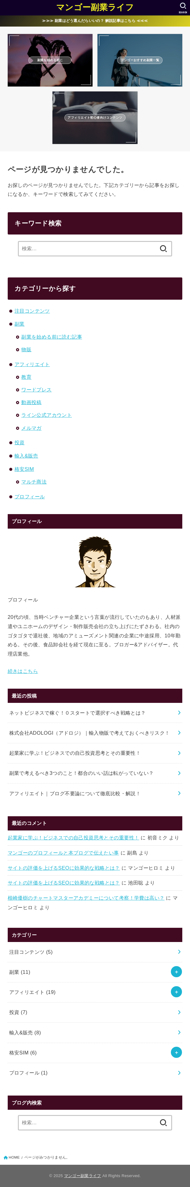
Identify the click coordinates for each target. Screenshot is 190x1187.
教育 (26, 377)
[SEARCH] (183, 8)
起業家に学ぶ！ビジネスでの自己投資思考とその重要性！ (73, 837)
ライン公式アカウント (46, 415)
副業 (19, 324)
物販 (26, 349)
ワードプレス (36, 389)
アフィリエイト (32, 364)
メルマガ (31, 428)
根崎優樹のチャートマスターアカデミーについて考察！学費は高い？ (86, 898)
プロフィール (29, 496)
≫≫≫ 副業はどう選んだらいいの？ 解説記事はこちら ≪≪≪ (95, 21)
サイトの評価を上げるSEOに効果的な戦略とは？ (64, 868)
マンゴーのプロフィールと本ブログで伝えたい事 (63, 852)
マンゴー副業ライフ (95, 7)
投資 (19, 442)
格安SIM (24, 469)
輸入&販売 (26, 455)
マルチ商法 (34, 481)
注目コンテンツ (32, 311)
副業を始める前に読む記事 (51, 337)
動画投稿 (31, 402)
